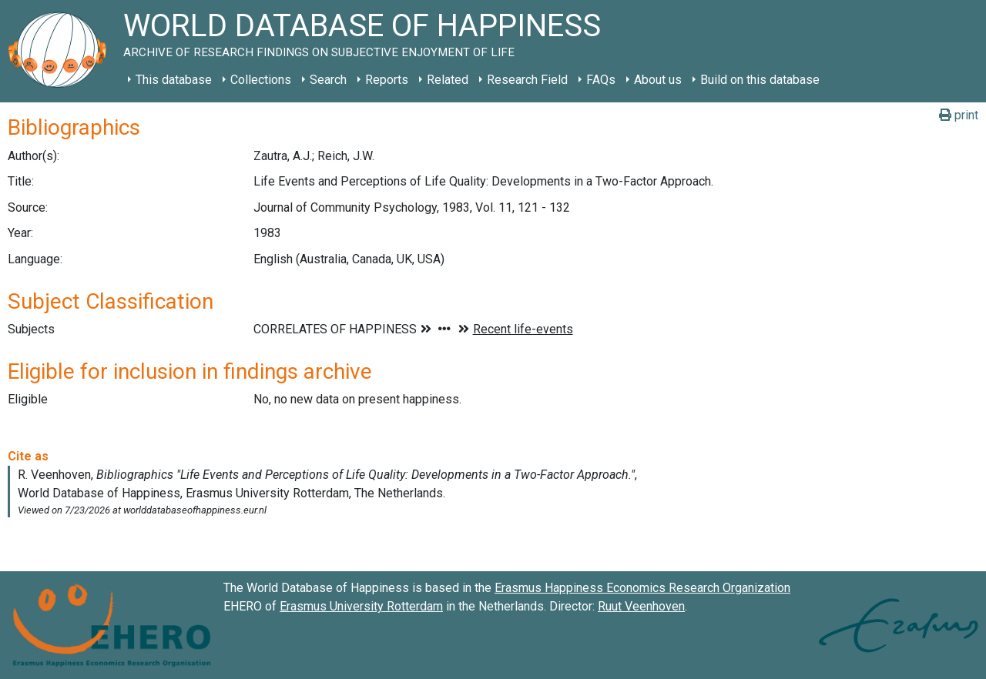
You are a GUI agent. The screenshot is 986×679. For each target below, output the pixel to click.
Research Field (527, 79)
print (958, 115)
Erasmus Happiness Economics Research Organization (642, 587)
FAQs (600, 79)
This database (174, 79)
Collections (260, 79)
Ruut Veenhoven (641, 606)
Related (447, 79)
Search (328, 79)
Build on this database (760, 79)
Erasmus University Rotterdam (361, 606)
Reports (386, 79)
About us (658, 79)
